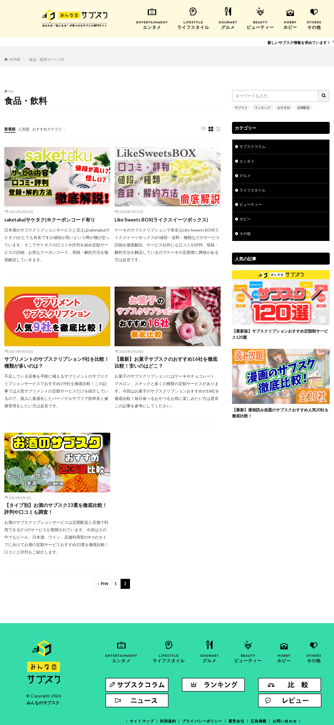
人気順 (25, 128)
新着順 (10, 128)
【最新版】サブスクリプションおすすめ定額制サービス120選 (279, 336)
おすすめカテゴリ (50, 128)
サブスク (240, 106)
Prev (104, 585)
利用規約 (165, 696)
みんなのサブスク (43, 704)
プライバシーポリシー (201, 696)
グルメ (245, 176)
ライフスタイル (253, 190)
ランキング (260, 106)
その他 (245, 235)
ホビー (245, 220)
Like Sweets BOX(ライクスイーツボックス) (164, 219)
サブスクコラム (253, 146)
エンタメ (247, 161)
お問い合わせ (288, 696)
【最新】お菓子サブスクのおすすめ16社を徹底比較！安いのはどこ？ (166, 363)
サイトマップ (138, 696)
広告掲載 (260, 696)
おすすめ (280, 106)
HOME (14, 59)
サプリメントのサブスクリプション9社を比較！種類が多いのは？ (54, 363)
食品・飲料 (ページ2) (44, 59)
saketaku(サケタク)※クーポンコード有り (52, 219)
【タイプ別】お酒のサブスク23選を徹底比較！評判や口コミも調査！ (53, 510)
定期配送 (299, 106)
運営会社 (237, 696)
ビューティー (251, 205)
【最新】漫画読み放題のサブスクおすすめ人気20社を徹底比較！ (279, 415)
